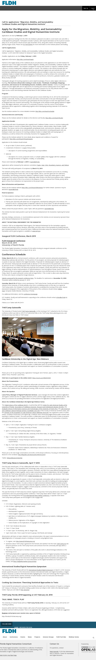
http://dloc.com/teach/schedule (44, 111)
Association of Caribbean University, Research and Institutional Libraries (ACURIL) (39, 407)
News (30, 637)
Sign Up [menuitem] (85, 8)
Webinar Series (74, 637)
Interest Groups (48, 637)
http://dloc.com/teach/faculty (54, 118)
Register (5, 613)
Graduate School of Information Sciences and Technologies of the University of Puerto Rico (30, 409)
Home (16, 627)
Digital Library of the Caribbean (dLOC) (16, 405)
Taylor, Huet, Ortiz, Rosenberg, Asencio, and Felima (52, 165)
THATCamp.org (61, 544)
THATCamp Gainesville (29, 311)
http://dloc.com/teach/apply (25, 59)
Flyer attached (25, 590)
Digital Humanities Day (35, 476)
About (5, 637)
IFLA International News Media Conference (36, 495)
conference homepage (30, 294)
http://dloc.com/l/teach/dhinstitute (32, 187)
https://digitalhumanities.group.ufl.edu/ (24, 561)
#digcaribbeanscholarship (14, 458)
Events (23, 637)
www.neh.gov (36, 231)
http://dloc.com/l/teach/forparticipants (21, 139)
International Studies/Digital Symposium (41, 570)
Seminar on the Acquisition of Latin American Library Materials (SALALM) (26, 412)
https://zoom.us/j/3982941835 (41, 378)
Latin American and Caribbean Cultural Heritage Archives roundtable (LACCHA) (36, 410)
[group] (85, 8)
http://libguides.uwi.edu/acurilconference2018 (31, 455)
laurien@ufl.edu (35, 162)
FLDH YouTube (61, 637)
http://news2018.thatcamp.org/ (25, 541)
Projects (37, 637)
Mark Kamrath (54, 651)
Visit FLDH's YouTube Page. (8, 655)
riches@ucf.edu (60, 297)
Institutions (14, 637)
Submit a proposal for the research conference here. (18, 278)
